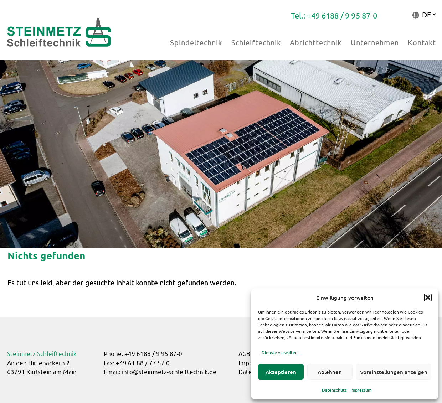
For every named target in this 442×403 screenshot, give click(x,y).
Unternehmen (375, 42)
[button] (427, 297)
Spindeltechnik (196, 42)
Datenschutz (334, 390)
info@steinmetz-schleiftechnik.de (169, 371)
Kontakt (422, 42)
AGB (244, 353)
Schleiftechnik (256, 42)
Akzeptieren (281, 372)
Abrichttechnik (315, 42)
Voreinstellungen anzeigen (393, 372)
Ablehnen (330, 372)
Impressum (360, 390)
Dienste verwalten (280, 352)
